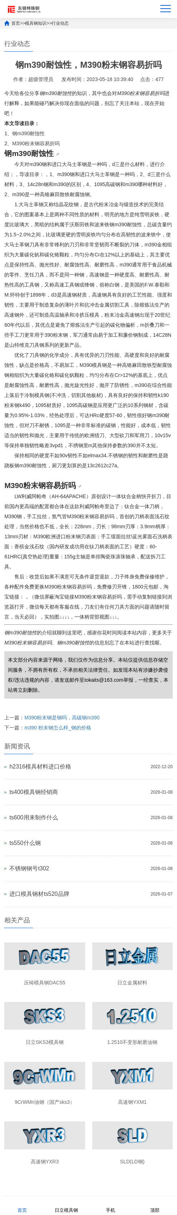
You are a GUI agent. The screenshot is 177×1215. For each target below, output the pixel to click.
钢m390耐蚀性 (28, 133)
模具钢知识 (35, 23)
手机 (110, 1205)
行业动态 (60, 23)
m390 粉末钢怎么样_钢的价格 (57, 728)
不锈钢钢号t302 (29, 868)
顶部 (154, 1205)
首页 (15, 23)
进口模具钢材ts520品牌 (39, 894)
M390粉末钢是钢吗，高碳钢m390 (61, 717)
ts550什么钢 (24, 843)
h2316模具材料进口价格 (40, 766)
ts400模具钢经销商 (33, 792)
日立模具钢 (66, 1205)
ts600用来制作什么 (33, 817)
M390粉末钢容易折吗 (36, 143)
